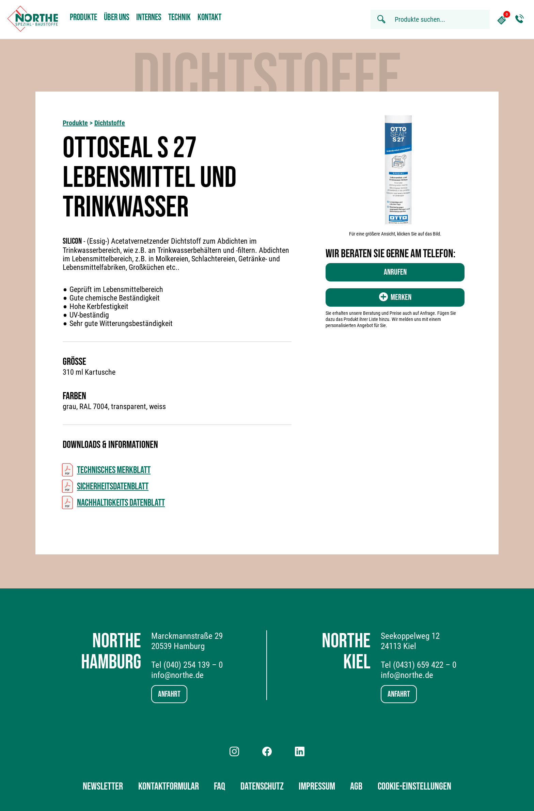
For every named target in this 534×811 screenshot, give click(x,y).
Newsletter (103, 786)
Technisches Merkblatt (114, 470)
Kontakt (209, 17)
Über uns (116, 17)
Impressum (317, 786)
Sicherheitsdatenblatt (112, 486)
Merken (395, 297)
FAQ (219, 786)
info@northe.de (177, 675)
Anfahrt (169, 694)
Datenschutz (262, 786)
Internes (148, 17)
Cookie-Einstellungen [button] (414, 786)
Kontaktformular (168, 786)
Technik (179, 17)
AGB (356, 786)
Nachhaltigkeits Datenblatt (121, 502)
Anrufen (395, 272)
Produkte (83, 17)
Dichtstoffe (109, 123)
